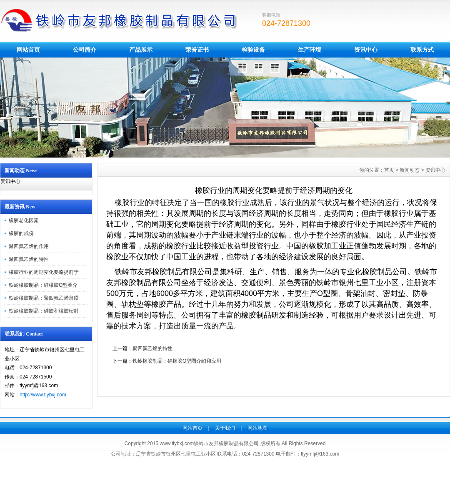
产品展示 (140, 49)
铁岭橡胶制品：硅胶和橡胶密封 (44, 311)
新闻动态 (410, 170)
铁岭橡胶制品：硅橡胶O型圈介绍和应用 (176, 361)
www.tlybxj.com (177, 443)
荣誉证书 (197, 49)
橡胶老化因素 (24, 220)
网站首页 (28, 49)
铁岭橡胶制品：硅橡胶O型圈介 (43, 285)
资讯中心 (366, 49)
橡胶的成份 (21, 233)
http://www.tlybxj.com (43, 395)
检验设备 (253, 49)
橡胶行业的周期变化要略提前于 (44, 272)
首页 (389, 170)
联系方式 (422, 49)
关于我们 (225, 428)
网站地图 (258, 428)
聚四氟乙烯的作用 (29, 246)
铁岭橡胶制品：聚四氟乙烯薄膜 (44, 298)
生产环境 (309, 49)
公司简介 (84, 49)
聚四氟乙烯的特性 (29, 259)
